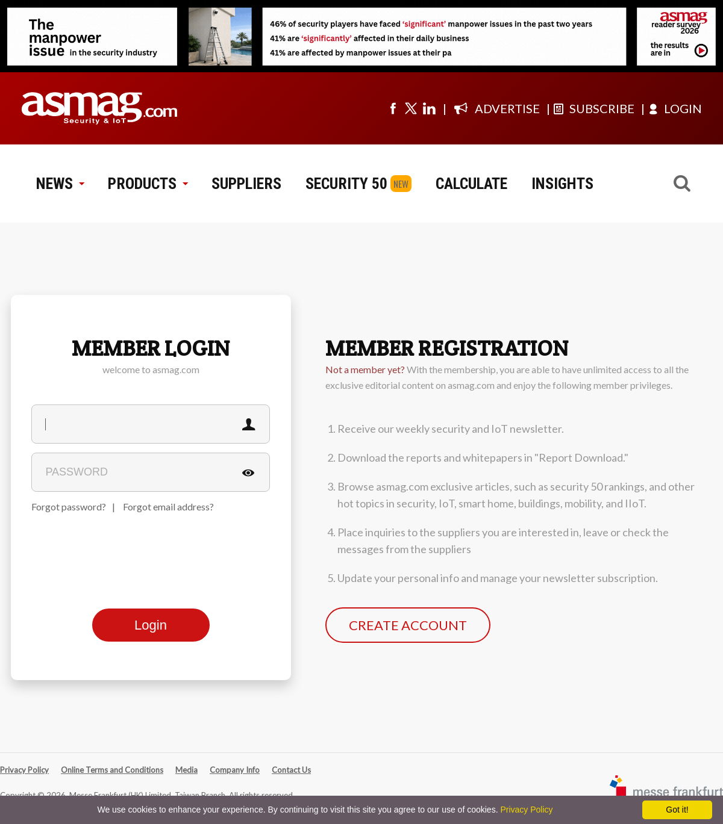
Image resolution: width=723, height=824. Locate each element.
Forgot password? (68, 506)
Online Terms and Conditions (112, 770)
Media (186, 770)
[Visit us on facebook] (392, 108)
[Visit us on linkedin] (429, 108)
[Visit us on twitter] (411, 108)
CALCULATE (471, 184)
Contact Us (291, 770)
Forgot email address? (168, 506)
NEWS (60, 184)
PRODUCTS (147, 184)
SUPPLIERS (246, 184)
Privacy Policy (24, 770)
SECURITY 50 (346, 184)
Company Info (235, 770)
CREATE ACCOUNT (408, 625)
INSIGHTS (562, 184)
